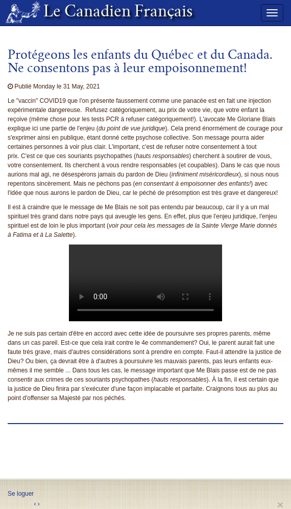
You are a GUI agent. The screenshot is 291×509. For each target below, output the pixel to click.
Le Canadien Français (113, 12)
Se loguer (21, 493)
